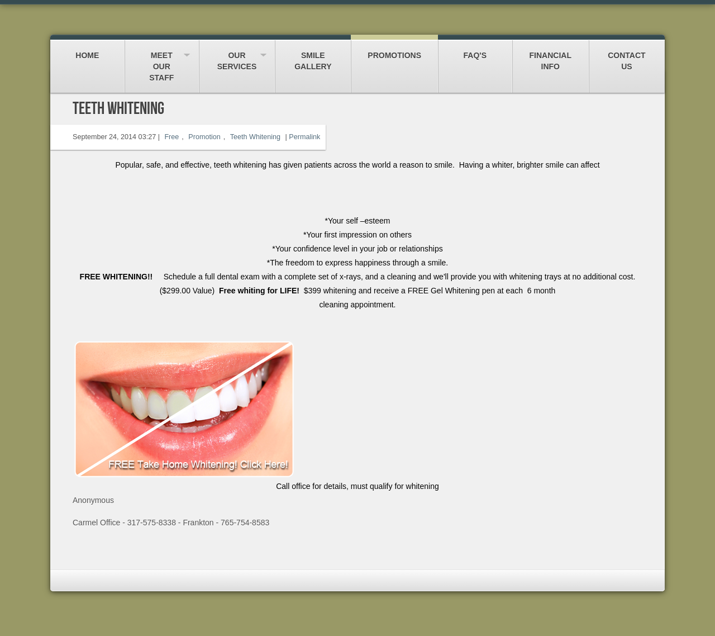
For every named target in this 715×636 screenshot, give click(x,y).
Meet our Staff (162, 61)
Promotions (394, 50)
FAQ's (475, 50)
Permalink (304, 137)
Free (171, 137)
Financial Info (550, 55)
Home (87, 50)
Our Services (237, 55)
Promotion (204, 137)
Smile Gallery (313, 55)
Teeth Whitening (255, 137)
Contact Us (627, 55)
